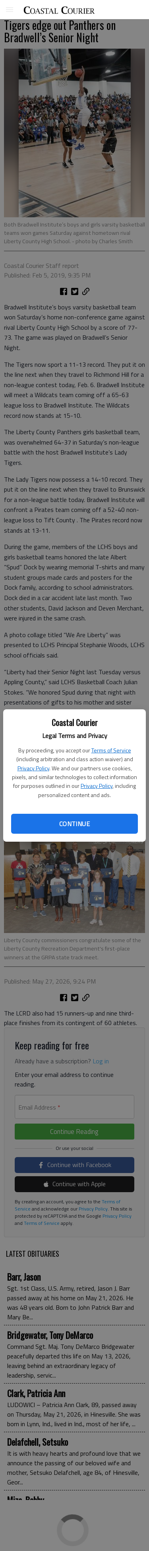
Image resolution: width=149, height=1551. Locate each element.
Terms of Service (111, 750)
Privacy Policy (33, 768)
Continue (74, 824)
